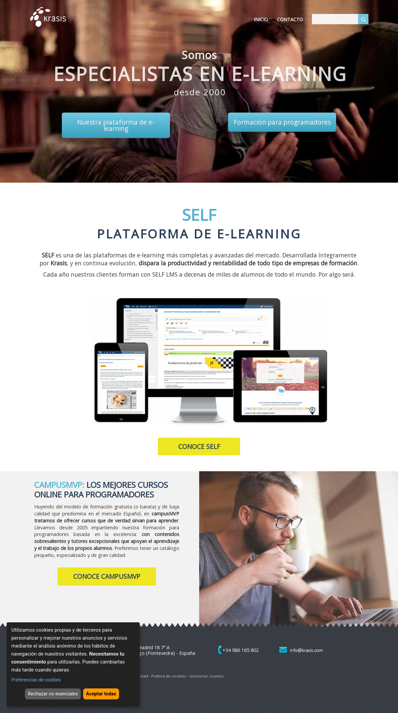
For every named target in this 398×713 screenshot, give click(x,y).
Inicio (261, 19)
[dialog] (73, 663)
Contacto (290, 19)
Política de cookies (168, 675)
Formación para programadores (282, 122)
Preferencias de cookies (36, 677)
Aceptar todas (106, 692)
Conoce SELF (199, 446)
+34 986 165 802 (240, 650)
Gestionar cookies (207, 675)
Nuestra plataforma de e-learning (116, 125)
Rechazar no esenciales (49, 692)
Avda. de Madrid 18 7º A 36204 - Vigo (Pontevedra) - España (156, 650)
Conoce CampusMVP (106, 576)
